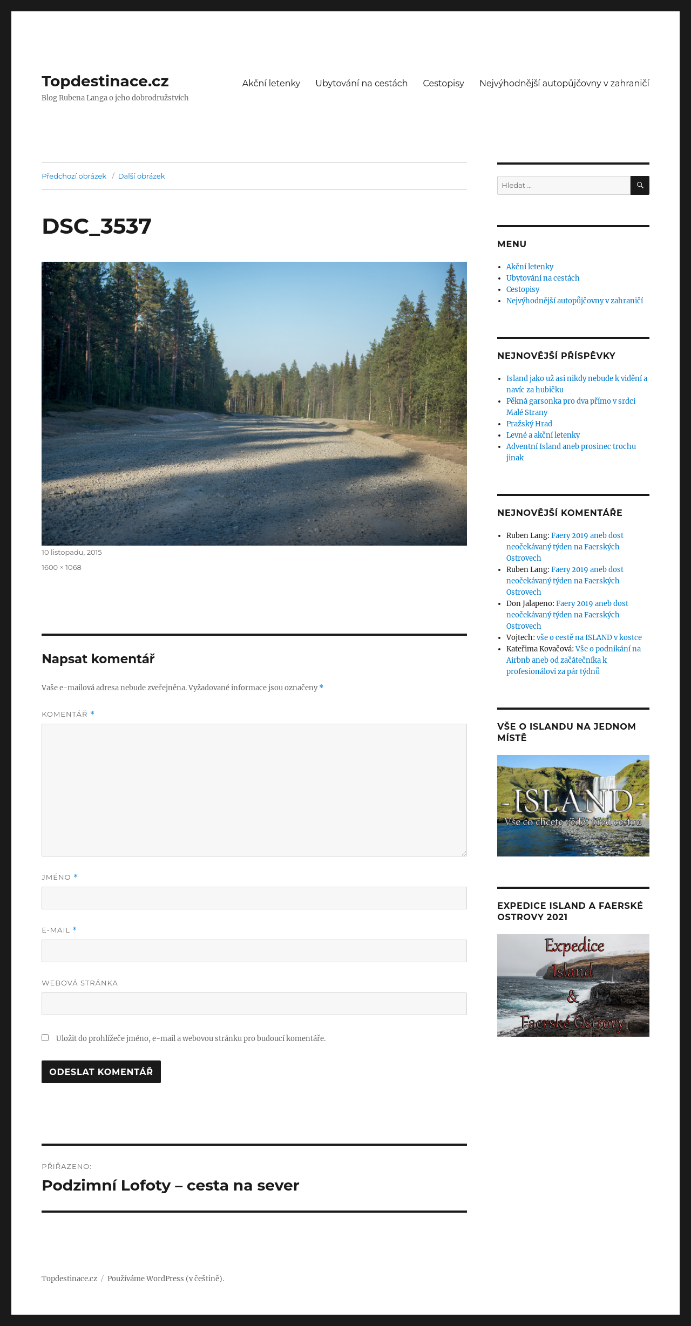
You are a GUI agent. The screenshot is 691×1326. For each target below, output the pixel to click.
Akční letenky (271, 83)
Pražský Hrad (529, 424)
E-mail (59, 930)
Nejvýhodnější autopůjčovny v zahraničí (564, 83)
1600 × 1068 (62, 567)
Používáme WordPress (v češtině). (165, 1278)
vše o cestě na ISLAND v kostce (589, 637)
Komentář (68, 714)
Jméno (60, 877)
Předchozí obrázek (74, 176)
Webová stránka (80, 982)
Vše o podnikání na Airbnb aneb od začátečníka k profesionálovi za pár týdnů (573, 660)
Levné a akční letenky (543, 435)
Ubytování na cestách (361, 83)
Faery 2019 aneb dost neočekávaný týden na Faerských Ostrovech (565, 547)
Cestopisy (443, 83)
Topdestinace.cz (105, 81)
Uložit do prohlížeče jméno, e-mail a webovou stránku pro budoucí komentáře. (191, 1038)
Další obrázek (141, 176)
